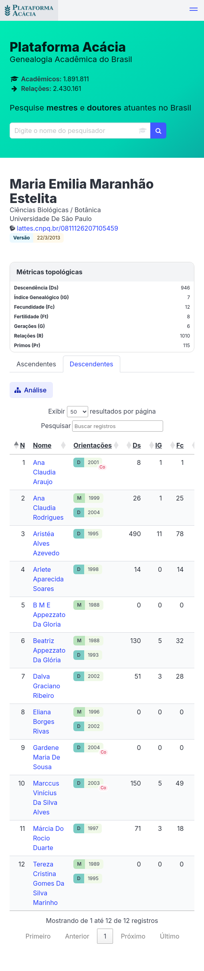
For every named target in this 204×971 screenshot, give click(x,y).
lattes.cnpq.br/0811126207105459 (67, 228)
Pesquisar (56, 426)
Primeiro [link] (37, 936)
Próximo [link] (133, 936)
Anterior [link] (77, 936)
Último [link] (170, 936)
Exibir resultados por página (102, 411)
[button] (194, 10)
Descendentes (91, 364)
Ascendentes (36, 364)
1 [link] (105, 936)
